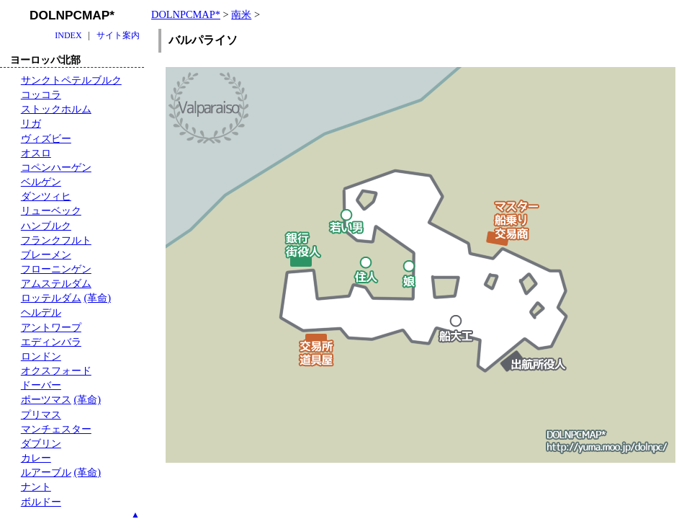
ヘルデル (41, 312)
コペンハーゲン (56, 167)
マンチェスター (56, 429)
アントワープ (51, 327)
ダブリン (41, 443)
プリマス (41, 414)
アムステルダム (56, 283)
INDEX (68, 35)
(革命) (97, 297)
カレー (36, 457)
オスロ (36, 153)
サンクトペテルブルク (71, 80)
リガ (31, 123)
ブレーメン (46, 254)
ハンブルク (46, 225)
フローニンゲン (56, 269)
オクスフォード (56, 370)
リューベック (51, 210)
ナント (36, 486)
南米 (241, 14)
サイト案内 (118, 35)
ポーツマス (46, 399)
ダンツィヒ (46, 196)
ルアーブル (46, 472)
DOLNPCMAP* (185, 14)
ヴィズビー (46, 138)
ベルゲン (41, 181)
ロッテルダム (51, 297)
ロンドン (41, 356)
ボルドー (41, 501)
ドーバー (41, 385)
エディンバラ (51, 341)
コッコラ (41, 94)
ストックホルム (56, 109)
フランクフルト (56, 240)
